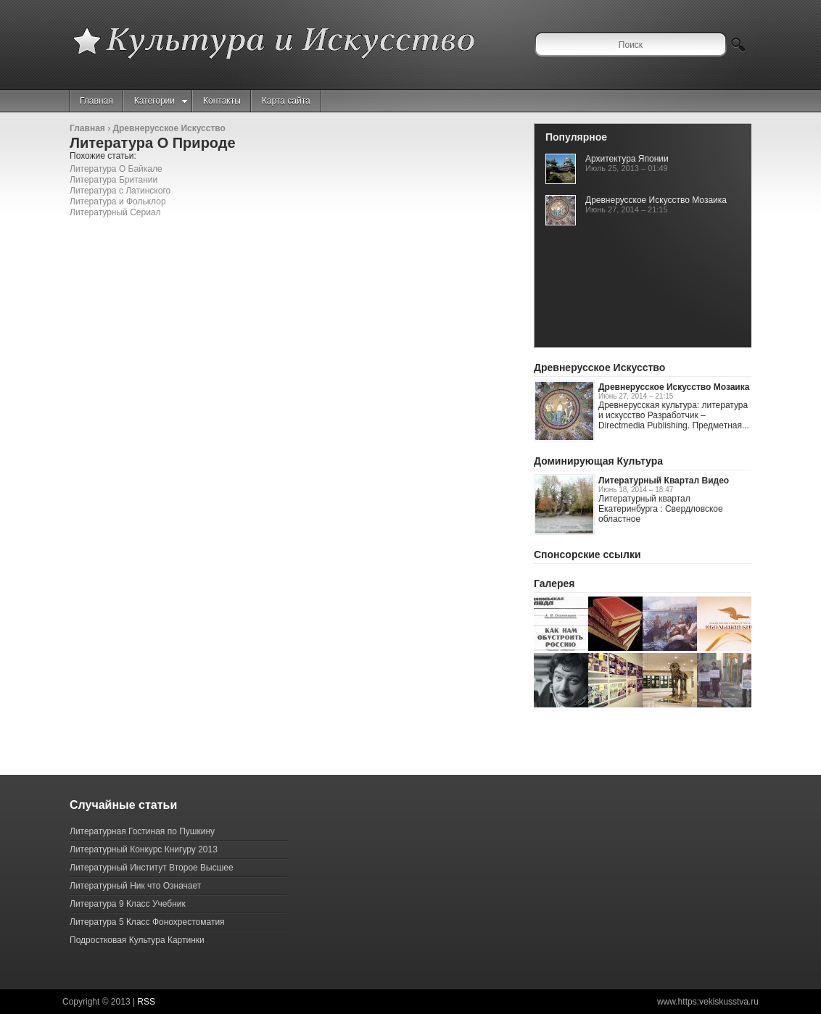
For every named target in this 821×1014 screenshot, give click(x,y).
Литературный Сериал (115, 212)
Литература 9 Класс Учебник (128, 904)
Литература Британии (113, 180)
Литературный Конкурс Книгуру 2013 (144, 849)
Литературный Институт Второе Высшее (152, 868)
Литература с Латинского (120, 191)
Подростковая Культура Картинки (137, 940)
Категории (160, 101)
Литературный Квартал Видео (663, 480)
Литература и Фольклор (118, 201)
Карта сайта (286, 101)
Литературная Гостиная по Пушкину (142, 831)
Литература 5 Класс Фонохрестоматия (147, 922)
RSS (146, 1002)
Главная (96, 101)
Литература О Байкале (116, 169)
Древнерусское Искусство (168, 128)
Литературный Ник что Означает (135, 886)
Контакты (222, 101)
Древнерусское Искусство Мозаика (656, 200)
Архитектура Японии (627, 159)
